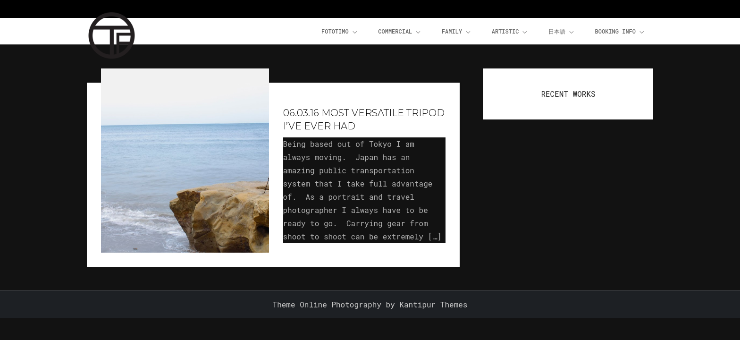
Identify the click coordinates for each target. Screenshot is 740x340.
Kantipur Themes (433, 304)
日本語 (561, 31)
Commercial (400, 31)
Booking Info (620, 31)
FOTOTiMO (340, 31)
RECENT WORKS (568, 94)
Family (457, 31)
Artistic (510, 31)
